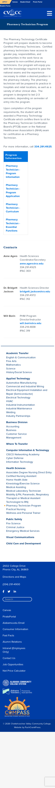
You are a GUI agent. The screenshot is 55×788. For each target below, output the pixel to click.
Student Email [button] (25, 2)
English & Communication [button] (21, 357)
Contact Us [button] (9, 658)
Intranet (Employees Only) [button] (14, 650)
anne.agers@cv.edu (31, 263)
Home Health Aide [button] (16, 480)
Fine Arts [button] (11, 361)
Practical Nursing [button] (16, 509)
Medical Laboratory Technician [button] (23, 491)
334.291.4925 (43, 146)
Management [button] (13, 437)
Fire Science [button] (13, 523)
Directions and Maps (14, 577)
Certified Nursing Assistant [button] (21, 476)
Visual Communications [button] (20, 537)
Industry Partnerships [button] (18, 416)
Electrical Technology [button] (18, 397)
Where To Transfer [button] (17, 444)
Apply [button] (4, 2)
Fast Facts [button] (8, 635)
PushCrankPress (32, 727)
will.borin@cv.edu (30, 323)
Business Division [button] (16, 422)
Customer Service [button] (16, 434)
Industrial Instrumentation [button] (20, 405)
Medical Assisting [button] (16, 487)
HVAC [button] (9, 401)
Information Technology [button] (19, 462)
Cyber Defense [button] (14, 458)
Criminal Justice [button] (15, 527)
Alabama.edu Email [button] (13, 623)
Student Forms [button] (5, 6)
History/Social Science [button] (19, 372)
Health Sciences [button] (16, 468)
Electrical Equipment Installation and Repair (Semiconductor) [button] (26, 392)
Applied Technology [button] (18, 378)
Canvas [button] (15, 2)
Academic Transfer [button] (17, 353)
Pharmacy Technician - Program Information (13, 171)
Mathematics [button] (13, 365)
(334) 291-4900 (11, 584)
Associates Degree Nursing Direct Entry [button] (29, 472)
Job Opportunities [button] (13, 664)
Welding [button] (10, 412)
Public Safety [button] (14, 519)
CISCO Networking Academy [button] (22, 454)
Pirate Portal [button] (37, 2)
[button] (49, 13)
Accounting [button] (12, 426)
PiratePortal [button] (9, 616)
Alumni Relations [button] (12, 642)
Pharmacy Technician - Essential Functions (13, 225)
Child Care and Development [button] (23, 543)
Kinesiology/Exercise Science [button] (23, 483)
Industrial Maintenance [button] (19, 408)
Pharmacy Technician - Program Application (13, 190)
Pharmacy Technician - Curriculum (13, 207)
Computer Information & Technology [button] (27, 450)
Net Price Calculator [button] (14, 671)
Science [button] (10, 368)
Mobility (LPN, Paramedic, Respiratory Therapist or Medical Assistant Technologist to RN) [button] (27, 498)
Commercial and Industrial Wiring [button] (25, 386)
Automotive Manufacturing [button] (21, 383)
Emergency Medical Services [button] (22, 531)
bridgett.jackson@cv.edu (35, 291)
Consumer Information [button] (15, 629)
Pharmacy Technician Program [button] (23, 505)
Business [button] (11, 430)
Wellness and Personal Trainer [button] (23, 513)
